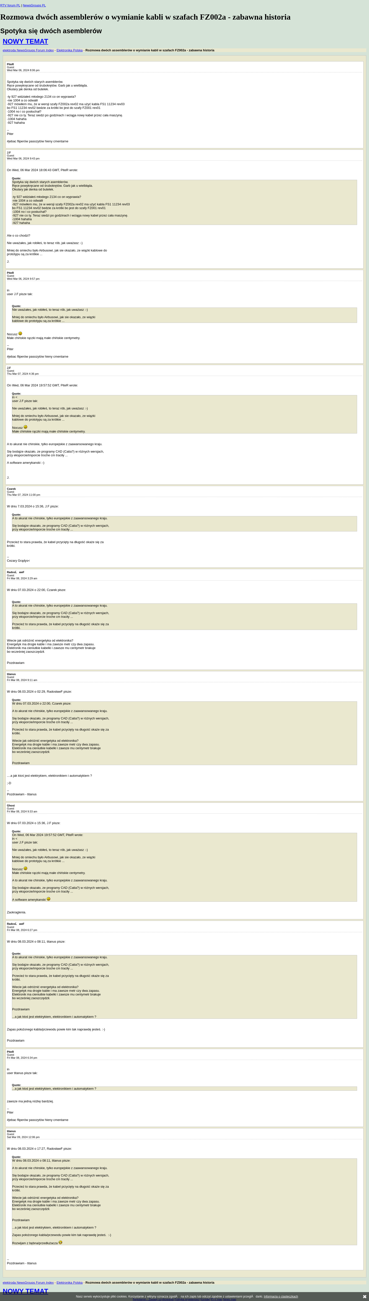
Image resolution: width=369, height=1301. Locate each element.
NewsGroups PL (34, 5)
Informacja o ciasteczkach (281, 1296)
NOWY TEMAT (25, 41)
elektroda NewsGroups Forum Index (28, 50)
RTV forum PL (10, 5)
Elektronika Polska (70, 50)
